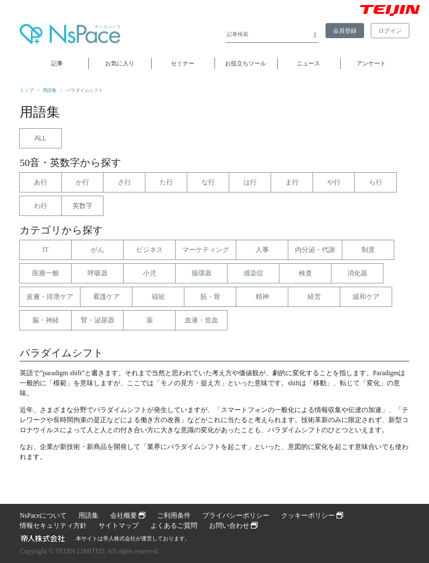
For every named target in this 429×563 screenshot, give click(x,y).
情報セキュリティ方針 (53, 525)
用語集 (50, 90)
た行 (166, 182)
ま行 (292, 182)
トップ (27, 90)
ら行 (375, 182)
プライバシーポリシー (235, 515)
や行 (334, 182)
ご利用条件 (174, 515)
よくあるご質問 (173, 525)
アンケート (371, 63)
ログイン (390, 30)
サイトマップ (118, 525)
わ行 (40, 205)
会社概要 (127, 515)
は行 (250, 182)
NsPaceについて (43, 515)
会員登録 (345, 30)
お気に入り (119, 63)
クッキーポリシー (312, 515)
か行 (82, 182)
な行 (208, 182)
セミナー (182, 63)
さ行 (124, 182)
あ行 (40, 182)
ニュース (308, 63)
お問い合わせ (233, 525)
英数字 (82, 205)
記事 (57, 63)
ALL (40, 138)
